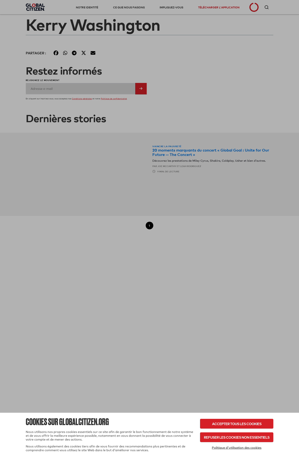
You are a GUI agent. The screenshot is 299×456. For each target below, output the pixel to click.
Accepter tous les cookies (236, 423)
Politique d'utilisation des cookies (236, 448)
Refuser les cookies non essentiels (236, 437)
